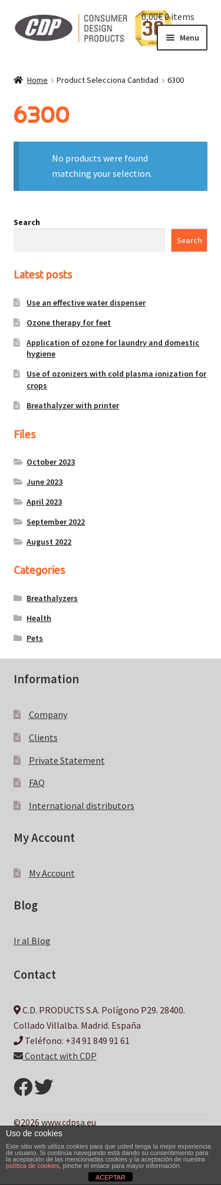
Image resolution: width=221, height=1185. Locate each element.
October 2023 (51, 461)
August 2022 (49, 541)
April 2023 (44, 501)
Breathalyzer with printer (73, 405)
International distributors (81, 805)
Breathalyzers (52, 598)
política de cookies (33, 1165)
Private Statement (67, 760)
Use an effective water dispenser (86, 302)
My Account (52, 873)
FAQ (37, 782)
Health (39, 618)
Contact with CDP (55, 1056)
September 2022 (56, 521)
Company (48, 714)
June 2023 (44, 481)
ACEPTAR (110, 1177)
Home (37, 80)
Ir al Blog (32, 940)
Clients (43, 737)
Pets (35, 638)
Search (27, 222)
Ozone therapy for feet (69, 322)
